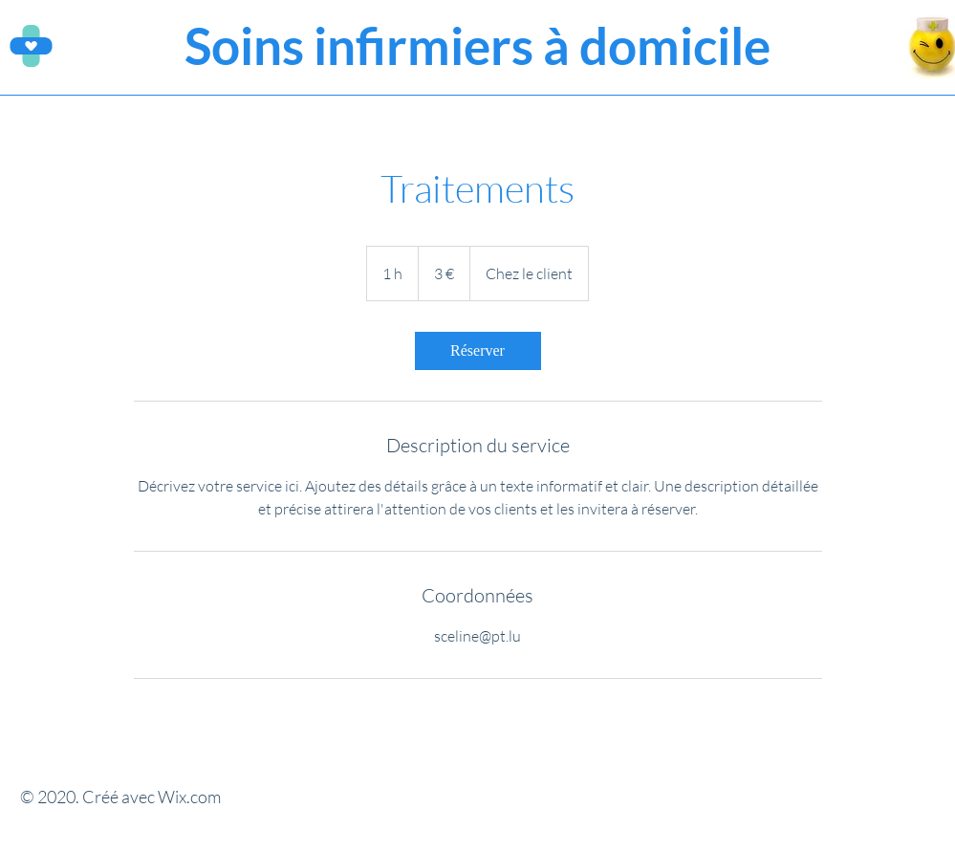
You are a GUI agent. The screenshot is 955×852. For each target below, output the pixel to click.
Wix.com (189, 796)
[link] (478, 351)
